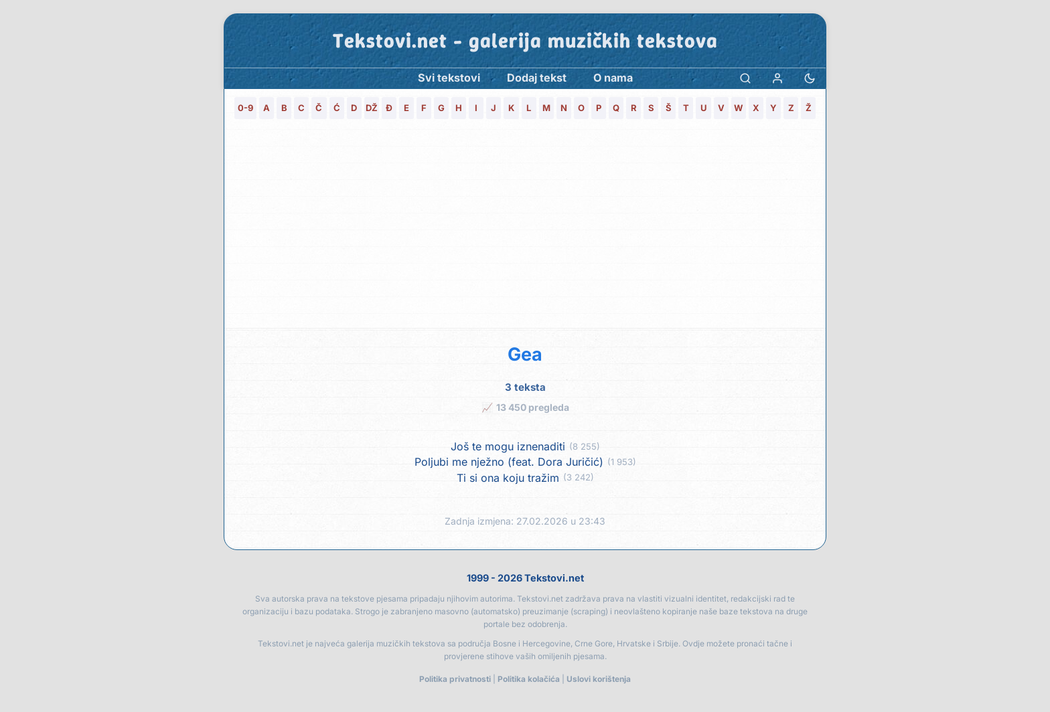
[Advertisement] (525, 227)
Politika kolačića (529, 679)
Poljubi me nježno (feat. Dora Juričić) (509, 462)
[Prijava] (777, 78)
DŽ (372, 107)
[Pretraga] (745, 78)
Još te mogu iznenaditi (508, 446)
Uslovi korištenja (599, 679)
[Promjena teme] (810, 78)
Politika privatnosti (455, 679)
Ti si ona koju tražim (508, 478)
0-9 (245, 107)
